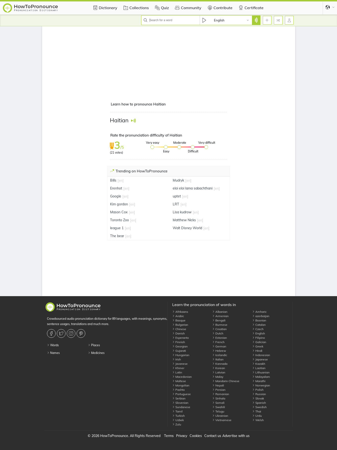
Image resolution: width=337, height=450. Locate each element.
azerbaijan (260, 316)
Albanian (219, 311)
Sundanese (181, 407)
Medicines (96, 353)
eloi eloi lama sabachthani (192, 188)
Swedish (259, 407)
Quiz (161, 7)
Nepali (218, 385)
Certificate (250, 7)
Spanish (259, 402)
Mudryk (178, 180)
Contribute (219, 7)
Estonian (219, 337)
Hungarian (180, 355)
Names (53, 353)
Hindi (257, 350)
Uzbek (178, 420)
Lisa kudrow (182, 212)
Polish (258, 389)
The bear (117, 236)
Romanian (220, 394)
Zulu (176, 424)
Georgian (180, 346)
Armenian (220, 316)
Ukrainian (220, 415)
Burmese (219, 324)
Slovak (258, 398)
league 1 (117, 228)
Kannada (219, 363)
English (258, 333)
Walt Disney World (187, 228)
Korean (218, 368)
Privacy (181, 436)
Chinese (179, 329)
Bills (113, 180)
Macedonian (182, 376)
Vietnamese (221, 420)
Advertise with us (236, 436)
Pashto (178, 389)
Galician (259, 342)
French (218, 342)
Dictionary (104, 7)
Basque (178, 320)
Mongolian (180, 385)
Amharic (259, 311)
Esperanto (180, 337)
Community (187, 7)
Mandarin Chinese (225, 381)
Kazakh (258, 363)
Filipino (258, 337)
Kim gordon (119, 204)
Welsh (258, 420)
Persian (218, 389)
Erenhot (116, 188)
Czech (258, 329)
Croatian (219, 329)
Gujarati (179, 350)
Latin (177, 372)
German (219, 346)
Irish (176, 359)
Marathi (258, 381)
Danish (178, 333)
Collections (135, 7)
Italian (218, 359)
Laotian (258, 368)
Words (53, 345)
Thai (256, 411)
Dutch (217, 333)
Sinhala (218, 398)
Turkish (178, 415)
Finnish (178, 342)
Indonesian (261, 355)
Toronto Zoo (119, 220)
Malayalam (261, 376)
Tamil (177, 411)
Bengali (218, 320)
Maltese (179, 381)
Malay (217, 376)
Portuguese (181, 394)
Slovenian (180, 402)
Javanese (180, 363)
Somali (218, 402)
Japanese (260, 359)
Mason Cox (119, 212)
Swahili (218, 407)
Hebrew (219, 350)
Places (94, 345)
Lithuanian (261, 372)
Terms (169, 436)
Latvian (218, 372)
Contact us (212, 436)
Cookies (196, 436)
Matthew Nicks (184, 220)
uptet (177, 196)
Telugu (218, 411)
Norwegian (261, 385)
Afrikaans (180, 311)
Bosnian (259, 320)
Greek (257, 346)
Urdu (257, 415)
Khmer (178, 368)
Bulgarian (180, 324)
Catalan (259, 324)
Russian (259, 394)
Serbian (178, 398)
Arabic (178, 316)
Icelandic (219, 355)
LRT (176, 204)
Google (115, 196)
